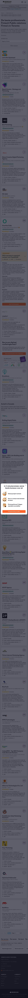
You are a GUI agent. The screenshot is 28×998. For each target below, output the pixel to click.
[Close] (25, 485)
